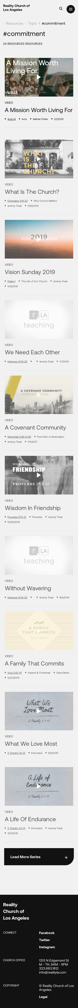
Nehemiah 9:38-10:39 (19, 450)
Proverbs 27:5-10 (16, 531)
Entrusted (36, 767)
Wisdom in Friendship (33, 521)
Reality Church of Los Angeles (16, 7)
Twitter (44, 940)
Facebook (46, 933)
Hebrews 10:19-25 (17, 375)
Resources (14, 23)
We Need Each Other (32, 366)
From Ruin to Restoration (50, 450)
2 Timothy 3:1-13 (16, 767)
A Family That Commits (34, 677)
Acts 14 (11, 118)
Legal (43, 997)
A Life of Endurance (30, 833)
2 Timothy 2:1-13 (16, 842)
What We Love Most (31, 757)
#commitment (53, 23)
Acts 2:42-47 (14, 686)
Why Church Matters (45, 214)
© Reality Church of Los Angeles (56, 987)
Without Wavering (28, 602)
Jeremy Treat (14, 219)
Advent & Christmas (39, 686)
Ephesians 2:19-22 (17, 214)
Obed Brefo (62, 686)
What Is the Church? (32, 205)
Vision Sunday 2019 (30, 286)
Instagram (47, 947)
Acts (24, 118)
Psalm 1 (11, 295)
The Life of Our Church (34, 295)
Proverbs (37, 531)
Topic (32, 23)
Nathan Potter (40, 118)
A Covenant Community (35, 441)
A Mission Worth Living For (39, 109)
